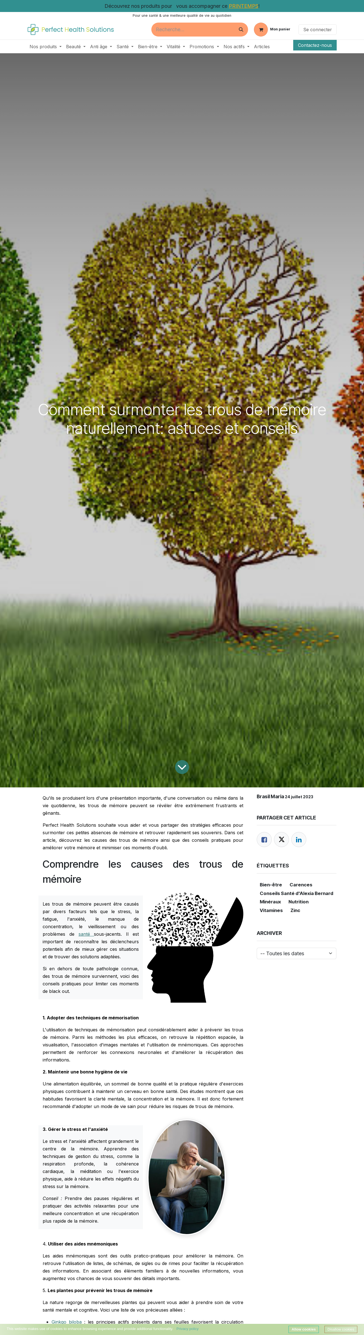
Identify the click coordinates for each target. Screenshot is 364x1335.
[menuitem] (45, 46)
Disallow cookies (340, 1329)
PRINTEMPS (243, 6)
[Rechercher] (241, 30)
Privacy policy (187, 1329)
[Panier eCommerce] (272, 29)
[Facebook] (264, 839)
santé (86, 934)
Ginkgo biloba (67, 1322)
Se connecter (317, 29)
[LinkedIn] (298, 839)
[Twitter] (281, 839)
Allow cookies (304, 1329)
